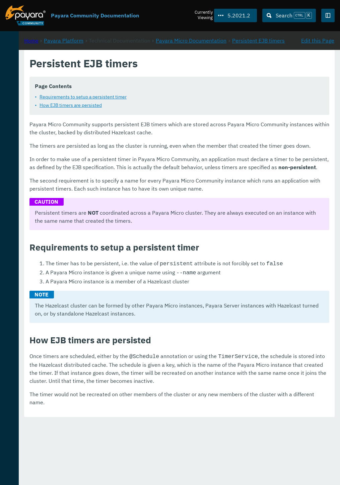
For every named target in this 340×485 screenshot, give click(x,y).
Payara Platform (26, 63)
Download (81, 459)
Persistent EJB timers (182, 78)
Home (120, 70)
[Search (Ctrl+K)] (289, 15)
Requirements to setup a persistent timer (171, 104)
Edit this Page (317, 70)
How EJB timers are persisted (159, 113)
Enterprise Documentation (63, 473)
